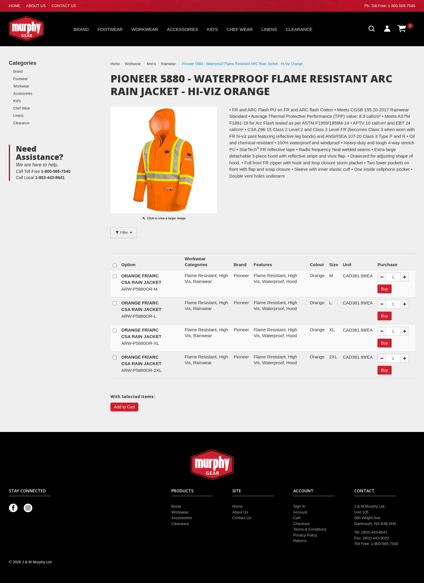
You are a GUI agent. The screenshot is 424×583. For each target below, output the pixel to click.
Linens (269, 29)
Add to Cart (124, 407)
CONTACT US (64, 6)
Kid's (212, 29)
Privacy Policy (305, 535)
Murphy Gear (34, 28)
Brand (81, 29)
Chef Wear (240, 29)
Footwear (110, 29)
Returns (300, 541)
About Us (240, 512)
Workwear (145, 29)
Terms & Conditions (310, 529)
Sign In (299, 506)
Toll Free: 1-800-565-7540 (393, 6)
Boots (176, 506)
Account (300, 512)
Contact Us (241, 518)
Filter (123, 233)
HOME (14, 6)
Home (237, 506)
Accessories (182, 29)
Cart (297, 518)
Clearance (299, 29)
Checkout (301, 523)
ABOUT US (36, 6)
